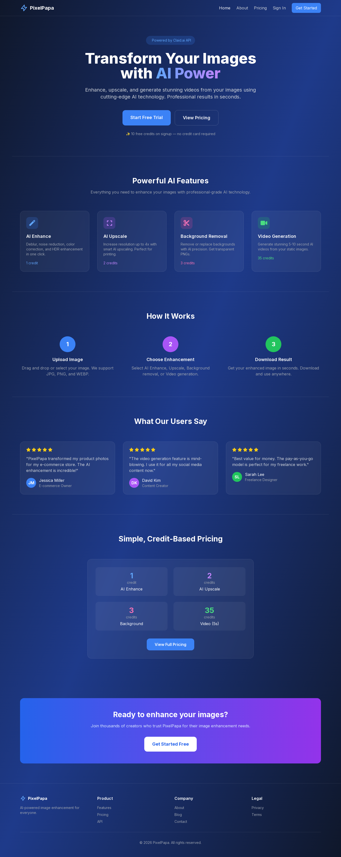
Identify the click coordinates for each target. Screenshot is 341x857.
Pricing (260, 7)
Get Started (306, 7)
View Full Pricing (170, 644)
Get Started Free (170, 744)
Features (104, 808)
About (242, 7)
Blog (178, 814)
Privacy (258, 808)
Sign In (279, 7)
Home (224, 7)
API (99, 821)
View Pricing (196, 117)
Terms (257, 814)
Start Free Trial (146, 117)
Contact (180, 821)
